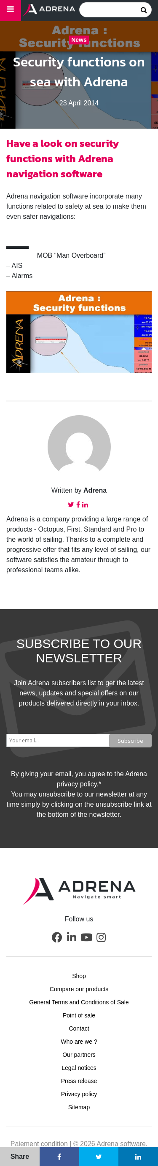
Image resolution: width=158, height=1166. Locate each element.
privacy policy (77, 784)
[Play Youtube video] (79, 332)
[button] (57, 937)
